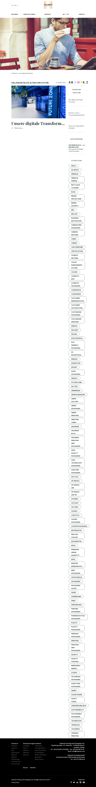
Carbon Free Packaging (76, 226)
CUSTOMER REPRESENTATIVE (77, 299)
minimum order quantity (75, 552)
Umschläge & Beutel (40, 748)
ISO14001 (74, 507)
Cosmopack (76, 290)
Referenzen (14, 755)
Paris (73, 600)
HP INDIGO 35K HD (75, 493)
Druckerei (14, 14)
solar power (76, 695)
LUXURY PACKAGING (75, 520)
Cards (73, 239)
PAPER (73, 592)
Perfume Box (76, 605)
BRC (72, 210)
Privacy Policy (15, 782)
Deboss (74, 326)
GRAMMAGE (75, 390)
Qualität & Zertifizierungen (15, 758)
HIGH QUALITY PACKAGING (75, 453)
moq (73, 559)
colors (74, 272)
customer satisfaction (76, 306)
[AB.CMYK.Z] (66, 15)
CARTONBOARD (77, 247)
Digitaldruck (77, 338)
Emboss (74, 359)
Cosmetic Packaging (75, 284)
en (15, 5)
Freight (74, 378)
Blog (73, 192)
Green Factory (74, 400)
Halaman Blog (75, 431)
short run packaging (75, 684)
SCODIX (74, 672)
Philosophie (14, 746)
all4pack (75, 170)
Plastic (74, 623)
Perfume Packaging (75, 610)
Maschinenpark (15, 752)
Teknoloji (75, 725)
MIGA (73, 545)
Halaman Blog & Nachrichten (77, 148)
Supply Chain (74, 700)
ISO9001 (74, 511)
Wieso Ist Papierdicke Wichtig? (76, 127)
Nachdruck (26, 755)
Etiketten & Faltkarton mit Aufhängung (40, 751)
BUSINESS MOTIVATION (76, 219)
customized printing (76, 320)
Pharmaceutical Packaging (78, 617)
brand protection (76, 197)
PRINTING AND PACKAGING (75, 647)
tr (12, 5)
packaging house (75, 586)
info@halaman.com (78, 751)
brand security (75, 204)
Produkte (47, 14)
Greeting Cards (75, 420)
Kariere (25, 768)
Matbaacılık (76, 530)
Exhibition (75, 363)
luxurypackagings (79, 526)
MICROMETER (76, 541)
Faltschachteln (38, 746)
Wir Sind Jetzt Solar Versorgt (76, 101)
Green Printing (75, 413)
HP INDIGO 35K (75, 486)
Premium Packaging (75, 635)
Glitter (74, 386)
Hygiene (74, 499)
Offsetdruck (76, 577)
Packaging (75, 581)
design (74, 334)
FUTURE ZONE (76, 382)
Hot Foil (74, 477)
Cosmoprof (76, 294)
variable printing (75, 734)
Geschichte (14, 748)
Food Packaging (75, 372)
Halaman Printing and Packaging (75, 441)
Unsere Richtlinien (16, 761)
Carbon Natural (74, 233)
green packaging (75, 407)
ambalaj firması (74, 179)
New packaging (75, 571)
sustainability (77, 710)
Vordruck (25, 748)
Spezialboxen (38, 757)
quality (74, 654)
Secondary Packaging (76, 678)
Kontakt (82, 14)
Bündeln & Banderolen (40, 755)
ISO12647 (74, 503)
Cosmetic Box (75, 277)
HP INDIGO (75, 481)
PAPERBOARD (76, 596)
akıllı (73, 166)
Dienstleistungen (29, 14)
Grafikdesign (26, 746)
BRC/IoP (74, 214)
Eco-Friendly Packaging (75, 345)
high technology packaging (76, 463)
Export (74, 367)
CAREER (74, 243)
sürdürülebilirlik (78, 706)
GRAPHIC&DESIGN (78, 395)
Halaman (48, 5)
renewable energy (75, 666)
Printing (75, 641)
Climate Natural (74, 256)
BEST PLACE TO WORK (75, 186)
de (18, 5)
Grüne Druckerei (15, 764)
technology (76, 721)
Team (12, 750)
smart (74, 690)
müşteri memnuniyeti (76, 564)
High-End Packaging (75, 471)
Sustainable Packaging (76, 715)
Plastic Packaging (75, 628)
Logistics (75, 515)
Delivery (74, 330)
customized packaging (76, 313)
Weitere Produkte (39, 759)
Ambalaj (74, 174)
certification (77, 251)
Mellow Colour (74, 535)
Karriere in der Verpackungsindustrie (77, 114)
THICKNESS (75, 729)
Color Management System (76, 265)
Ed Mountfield (76, 353)
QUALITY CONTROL (75, 660)
